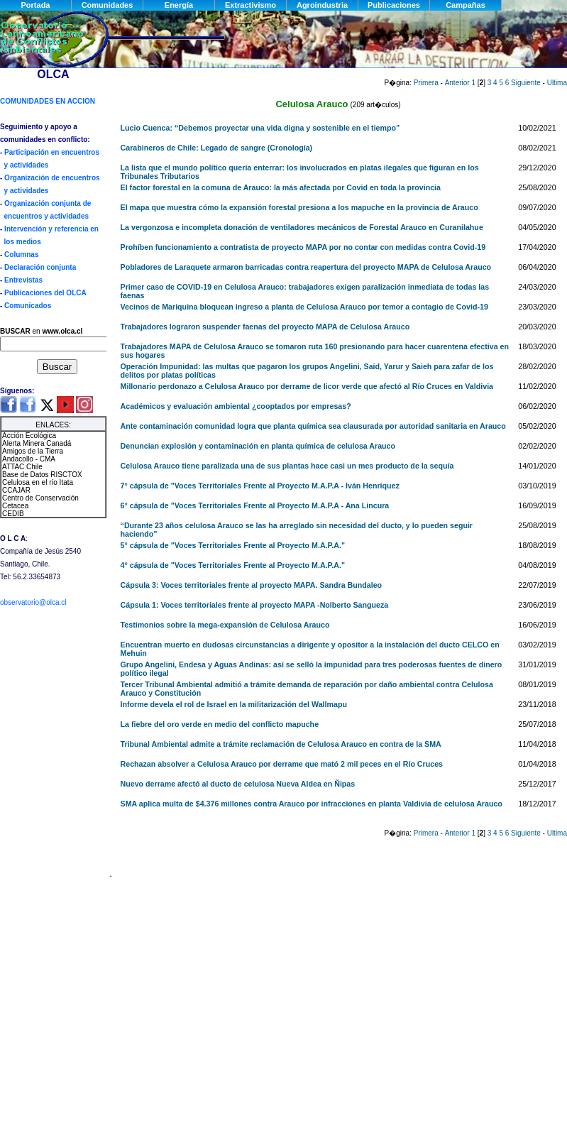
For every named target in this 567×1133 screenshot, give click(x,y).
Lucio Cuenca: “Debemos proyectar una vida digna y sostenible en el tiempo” (260, 128)
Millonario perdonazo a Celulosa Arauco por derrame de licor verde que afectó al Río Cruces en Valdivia (307, 386)
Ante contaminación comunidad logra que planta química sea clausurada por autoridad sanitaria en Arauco (313, 426)
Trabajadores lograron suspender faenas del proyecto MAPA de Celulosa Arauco (265, 326)
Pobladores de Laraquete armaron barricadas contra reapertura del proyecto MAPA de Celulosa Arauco (306, 267)
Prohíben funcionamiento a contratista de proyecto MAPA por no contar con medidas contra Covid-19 (303, 247)
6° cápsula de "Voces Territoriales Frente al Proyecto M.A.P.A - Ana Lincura (255, 505)
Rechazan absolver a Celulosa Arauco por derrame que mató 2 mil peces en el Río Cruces (282, 764)
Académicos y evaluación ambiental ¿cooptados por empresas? (236, 406)
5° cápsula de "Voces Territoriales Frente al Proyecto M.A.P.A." (233, 545)
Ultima (557, 83)
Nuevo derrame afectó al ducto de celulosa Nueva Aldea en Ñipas (238, 783)
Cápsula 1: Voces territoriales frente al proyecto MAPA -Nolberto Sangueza (255, 605)
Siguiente (526, 83)
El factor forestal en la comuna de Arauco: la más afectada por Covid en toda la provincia (281, 187)
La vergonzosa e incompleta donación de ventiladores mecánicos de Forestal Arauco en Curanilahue (302, 227)
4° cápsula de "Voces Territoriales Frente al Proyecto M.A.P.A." (233, 565)
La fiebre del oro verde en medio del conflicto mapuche (220, 724)
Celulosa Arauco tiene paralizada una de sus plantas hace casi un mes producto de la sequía (287, 465)
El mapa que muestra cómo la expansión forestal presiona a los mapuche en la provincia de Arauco (299, 207)
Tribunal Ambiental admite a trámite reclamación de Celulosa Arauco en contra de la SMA (281, 744)
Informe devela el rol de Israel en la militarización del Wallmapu (234, 704)
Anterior (457, 83)
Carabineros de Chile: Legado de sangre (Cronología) (217, 147)
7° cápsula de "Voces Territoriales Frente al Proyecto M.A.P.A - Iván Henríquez (260, 485)
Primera (426, 83)
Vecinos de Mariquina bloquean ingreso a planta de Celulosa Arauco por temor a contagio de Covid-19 (304, 306)
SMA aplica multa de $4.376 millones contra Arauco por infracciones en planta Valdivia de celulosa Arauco (311, 803)
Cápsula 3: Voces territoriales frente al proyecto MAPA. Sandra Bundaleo (251, 585)
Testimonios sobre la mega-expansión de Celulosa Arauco (225, 624)
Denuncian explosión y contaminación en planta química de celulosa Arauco (258, 446)
